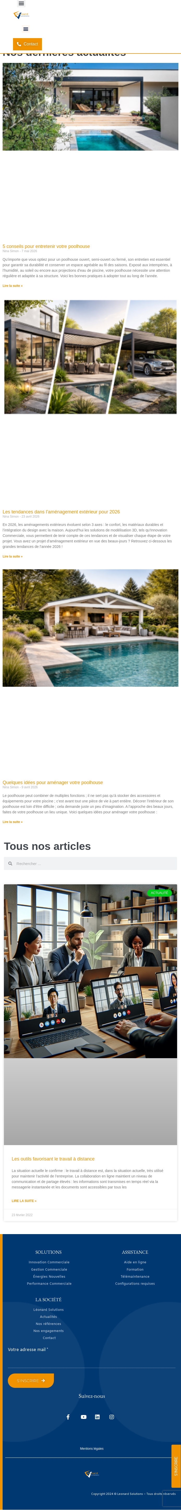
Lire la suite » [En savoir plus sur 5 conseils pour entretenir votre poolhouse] (13, 286)
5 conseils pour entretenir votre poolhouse (46, 246)
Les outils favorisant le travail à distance (53, 1159)
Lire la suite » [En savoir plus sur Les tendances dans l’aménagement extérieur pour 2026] (13, 556)
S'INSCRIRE (176, 1466)
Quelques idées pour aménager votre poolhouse (53, 782)
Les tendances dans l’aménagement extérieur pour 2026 (61, 511)
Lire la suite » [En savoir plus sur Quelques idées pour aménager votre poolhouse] (13, 822)
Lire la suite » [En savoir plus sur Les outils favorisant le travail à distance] (24, 1201)
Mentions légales (91, 1448)
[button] (26, 29)
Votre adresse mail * (28, 1350)
